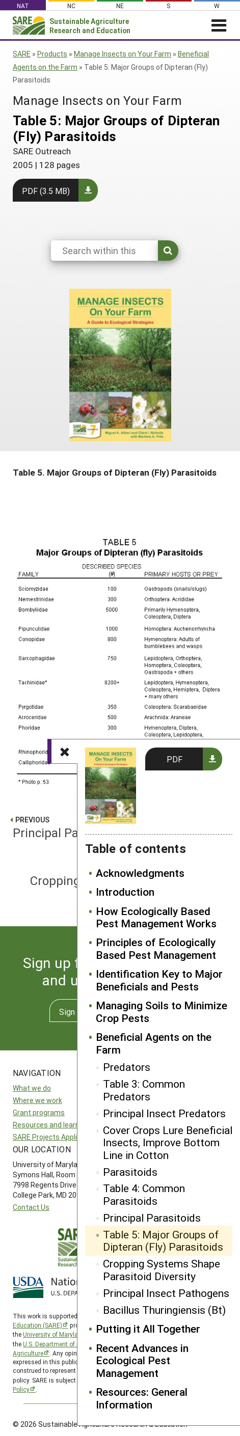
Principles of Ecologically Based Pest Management (156, 948)
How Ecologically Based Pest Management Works (156, 917)
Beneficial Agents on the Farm (153, 1043)
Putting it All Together (148, 1328)
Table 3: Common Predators (144, 1090)
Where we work (37, 1100)
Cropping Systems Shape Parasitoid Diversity (161, 1269)
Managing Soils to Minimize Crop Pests (161, 1011)
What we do (32, 1088)
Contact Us (31, 1207)
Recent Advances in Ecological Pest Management (142, 1360)
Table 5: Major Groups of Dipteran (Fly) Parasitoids (163, 1240)
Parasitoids (130, 1172)
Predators (126, 1067)
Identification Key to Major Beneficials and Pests (159, 980)
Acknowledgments (140, 873)
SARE (22, 54)
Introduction (125, 892)
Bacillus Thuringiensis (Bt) (164, 1310)
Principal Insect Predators (164, 1113)
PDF (174, 759)
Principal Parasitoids (152, 1217)
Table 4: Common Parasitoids (144, 1194)
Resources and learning (51, 1124)
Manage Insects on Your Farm (122, 54)
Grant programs (39, 1112)
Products (52, 54)
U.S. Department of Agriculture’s (67, 1344)
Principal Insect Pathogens (166, 1293)
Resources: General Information (142, 1398)
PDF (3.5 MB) (46, 190)
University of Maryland (54, 1334)
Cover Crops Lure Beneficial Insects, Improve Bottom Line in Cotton (167, 1142)
